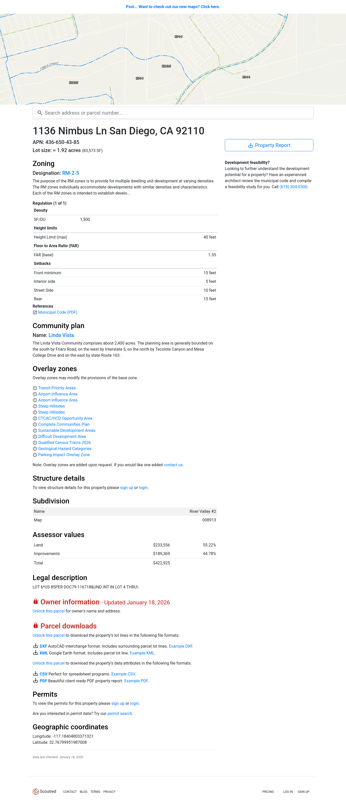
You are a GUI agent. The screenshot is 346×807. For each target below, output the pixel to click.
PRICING (268, 792)
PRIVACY (109, 792)
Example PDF (136, 680)
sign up (126, 487)
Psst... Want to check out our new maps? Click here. (173, 6)
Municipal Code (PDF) (57, 312)
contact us (173, 464)
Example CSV (123, 674)
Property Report (269, 145)
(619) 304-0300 (293, 186)
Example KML (142, 653)
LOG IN (288, 792)
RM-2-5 (70, 173)
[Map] (173, 59)
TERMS (95, 792)
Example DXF (180, 646)
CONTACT (70, 792)
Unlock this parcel (49, 611)
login (143, 487)
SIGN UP (303, 792)
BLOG (83, 792)
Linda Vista (61, 335)
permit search (119, 713)
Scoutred (48, 791)
